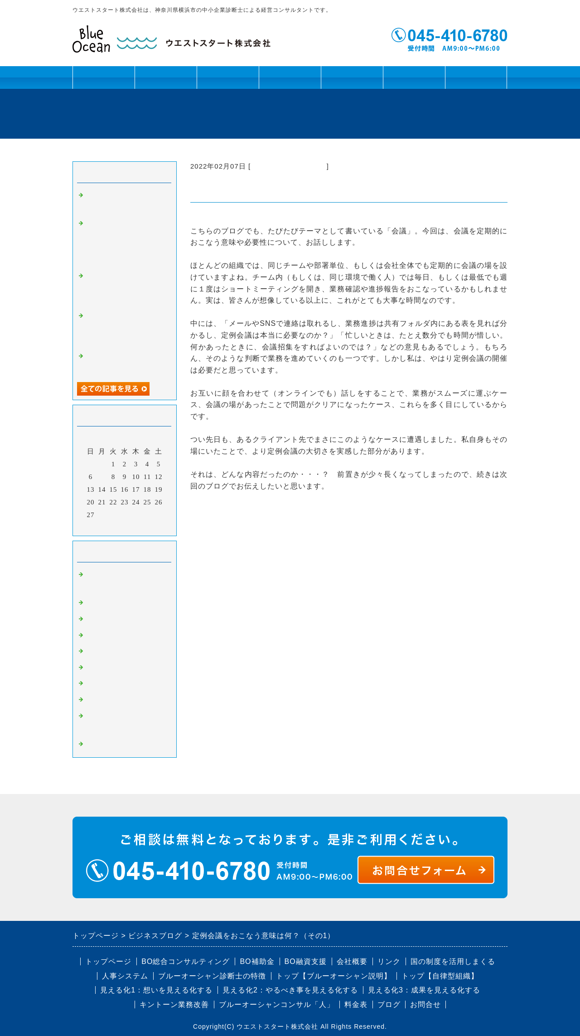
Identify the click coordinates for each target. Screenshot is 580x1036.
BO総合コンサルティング (185, 961)
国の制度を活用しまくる (453, 961)
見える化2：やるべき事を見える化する (290, 990)
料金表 (355, 1004)
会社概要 (352, 961)
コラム (97, 744)
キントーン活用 (290, 81)
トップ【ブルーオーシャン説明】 (334, 976)
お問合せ (476, 77)
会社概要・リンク (414, 81)
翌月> (143, 526)
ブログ (352, 77)
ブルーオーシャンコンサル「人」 (276, 1004)
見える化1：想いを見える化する (156, 990)
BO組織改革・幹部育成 (289, 166)
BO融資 (98, 667)
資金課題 (228, 81)
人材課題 (166, 81)
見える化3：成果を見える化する (424, 990)
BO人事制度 (106, 651)
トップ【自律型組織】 (439, 976)
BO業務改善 (106, 635)
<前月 (106, 526)
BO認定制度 (106, 699)
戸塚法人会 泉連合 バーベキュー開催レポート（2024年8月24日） (124, 288)
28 (102, 514)
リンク (389, 961)
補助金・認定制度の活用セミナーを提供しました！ (126, 328)
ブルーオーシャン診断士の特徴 (212, 976)
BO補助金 (102, 683)
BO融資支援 (306, 961)
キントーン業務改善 (174, 1004)
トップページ (103, 77)
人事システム (125, 976)
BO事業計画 (106, 602)
